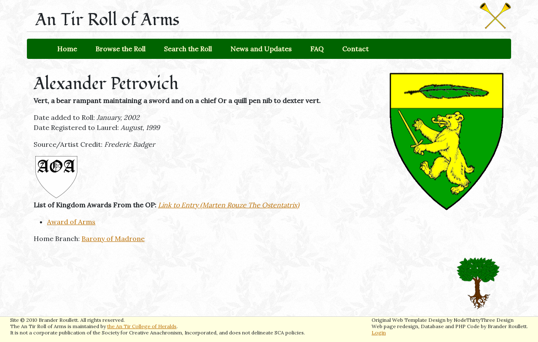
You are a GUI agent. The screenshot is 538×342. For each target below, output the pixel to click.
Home (67, 49)
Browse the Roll (120, 49)
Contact (355, 49)
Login (379, 332)
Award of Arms (71, 221)
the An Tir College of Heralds (142, 326)
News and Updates (261, 49)
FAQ (317, 49)
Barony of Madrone (113, 238)
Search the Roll (188, 49)
